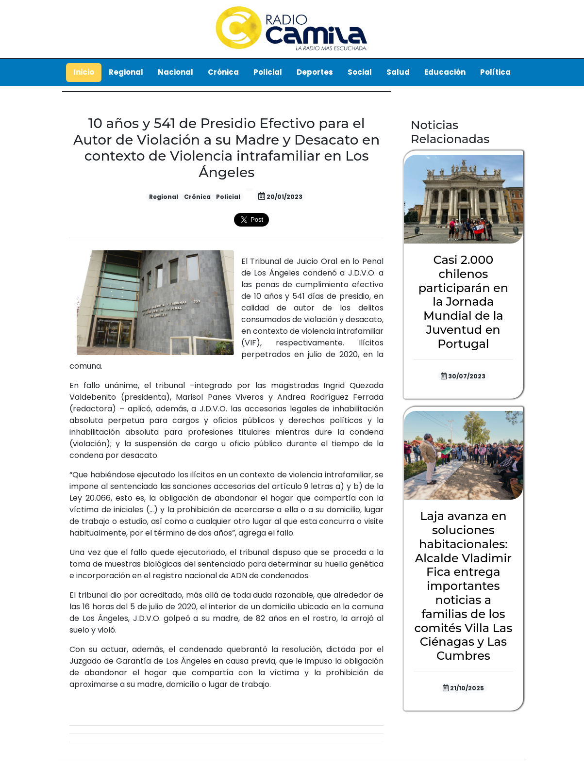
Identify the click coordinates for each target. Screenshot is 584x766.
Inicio (83, 72)
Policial (267, 72)
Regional (126, 72)
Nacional (175, 72)
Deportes (315, 72)
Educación (445, 72)
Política (495, 72)
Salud (398, 72)
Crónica (223, 72)
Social (360, 72)
